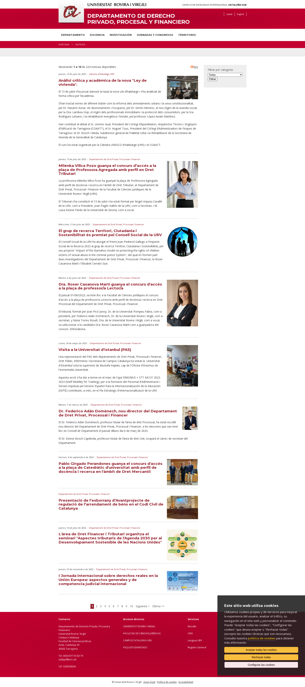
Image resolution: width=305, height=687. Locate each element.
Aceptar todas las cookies (261, 649)
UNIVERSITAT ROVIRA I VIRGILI (139, 626)
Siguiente (142, 606)
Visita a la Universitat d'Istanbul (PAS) (95, 349)
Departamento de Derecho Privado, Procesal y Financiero (138, 19)
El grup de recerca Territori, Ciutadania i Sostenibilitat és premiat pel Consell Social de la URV (110, 233)
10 (131, 606)
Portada (64, 44)
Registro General (197, 647)
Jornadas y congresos (155, 34)
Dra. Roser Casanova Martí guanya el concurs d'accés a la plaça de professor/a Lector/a (110, 286)
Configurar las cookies (261, 664)
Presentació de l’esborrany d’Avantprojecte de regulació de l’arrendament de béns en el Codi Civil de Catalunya (111, 504)
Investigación (121, 34)
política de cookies (261, 638)
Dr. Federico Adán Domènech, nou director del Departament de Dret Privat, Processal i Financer (118, 413)
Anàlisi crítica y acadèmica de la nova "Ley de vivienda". (103, 82)
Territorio (187, 34)
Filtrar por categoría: (220, 70)
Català (229, 14)
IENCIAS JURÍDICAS (150, 633)
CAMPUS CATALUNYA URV (137, 640)
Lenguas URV (195, 640)
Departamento (73, 34)
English (240, 14)
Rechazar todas (261, 657)
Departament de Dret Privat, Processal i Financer (114, 159)
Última (156, 606)
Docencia (97, 34)
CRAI (190, 633)
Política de (167, 682)
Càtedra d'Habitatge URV (101, 74)
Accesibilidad (185, 682)
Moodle (192, 626)
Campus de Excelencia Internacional (214, 5)
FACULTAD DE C (132, 633)
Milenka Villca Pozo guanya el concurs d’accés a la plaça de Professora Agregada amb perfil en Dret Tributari (107, 169)
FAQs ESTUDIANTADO (135, 647)
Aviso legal (149, 682)
